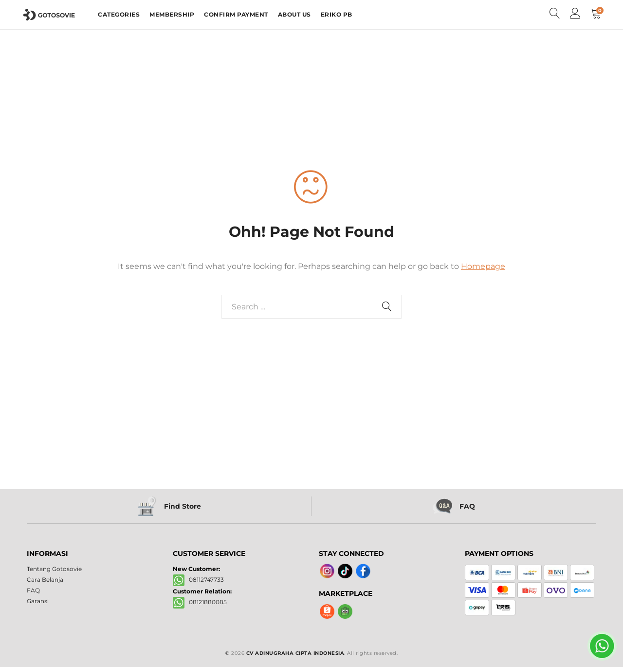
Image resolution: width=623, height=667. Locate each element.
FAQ (33, 590)
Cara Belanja (45, 579)
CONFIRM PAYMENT (236, 14)
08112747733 (198, 579)
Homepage (483, 266)
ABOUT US (294, 14)
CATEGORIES (119, 14)
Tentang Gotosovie (54, 568)
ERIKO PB (336, 14)
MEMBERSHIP (171, 14)
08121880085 (200, 602)
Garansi (38, 601)
